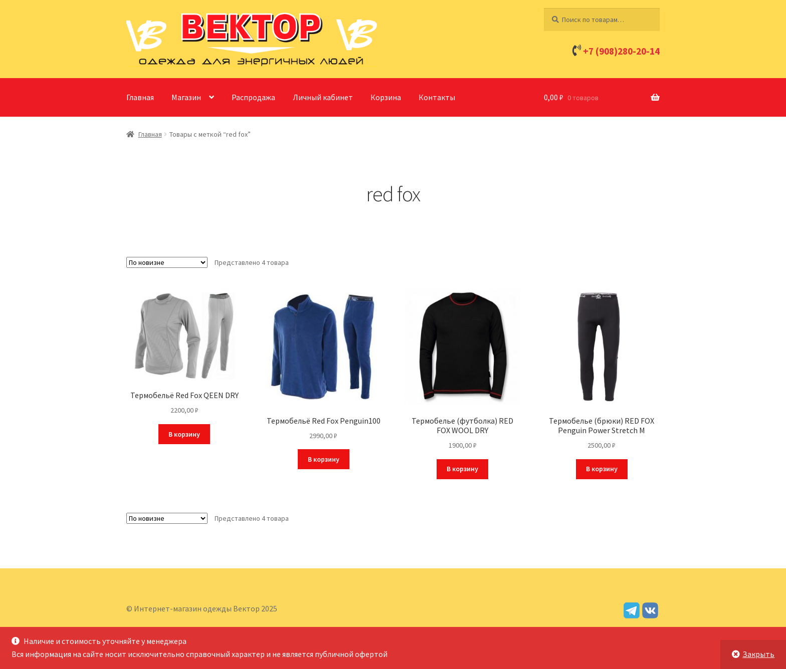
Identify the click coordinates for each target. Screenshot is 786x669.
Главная (140, 97)
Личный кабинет (323, 97)
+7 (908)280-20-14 (621, 51)
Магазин (186, 97)
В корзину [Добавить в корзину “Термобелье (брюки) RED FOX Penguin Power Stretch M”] (602, 468)
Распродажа (253, 97)
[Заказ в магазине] (167, 262)
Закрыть (758, 654)
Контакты (437, 97)
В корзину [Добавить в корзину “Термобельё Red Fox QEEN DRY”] (184, 434)
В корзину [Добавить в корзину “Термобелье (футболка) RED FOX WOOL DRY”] (462, 468)
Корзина (385, 97)
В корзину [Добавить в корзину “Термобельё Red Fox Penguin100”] (323, 459)
